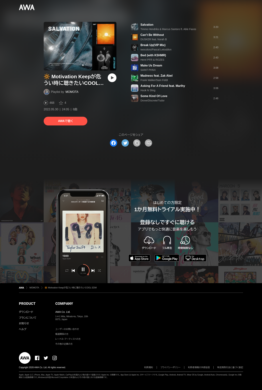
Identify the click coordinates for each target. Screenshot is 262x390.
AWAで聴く (65, 121)
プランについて (27, 317)
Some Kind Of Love (153, 96)
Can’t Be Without (152, 34)
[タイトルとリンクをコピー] (136, 143)
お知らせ (24, 323)
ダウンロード (26, 311)
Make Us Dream (151, 65)
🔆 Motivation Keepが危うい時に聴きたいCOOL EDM (71, 287)
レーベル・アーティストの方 (68, 339)
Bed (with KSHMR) (153, 55)
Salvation (146, 24)
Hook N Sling (147, 90)
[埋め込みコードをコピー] (148, 143)
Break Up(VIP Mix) (153, 45)
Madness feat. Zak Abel (156, 75)
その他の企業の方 (64, 344)
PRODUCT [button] (27, 303)
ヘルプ (22, 329)
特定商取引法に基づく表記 (230, 367)
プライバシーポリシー (170, 367)
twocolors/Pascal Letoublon (155, 49)
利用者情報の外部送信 (199, 367)
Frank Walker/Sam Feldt (154, 80)
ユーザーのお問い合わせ (67, 329)
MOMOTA (72, 91)
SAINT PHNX (148, 69)
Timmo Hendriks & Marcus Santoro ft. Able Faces (168, 29)
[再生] (112, 77)
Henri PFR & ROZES (152, 59)
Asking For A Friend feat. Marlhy (162, 85)
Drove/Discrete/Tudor (152, 100)
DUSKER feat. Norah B (153, 39)
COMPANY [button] (64, 303)
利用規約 (148, 367)
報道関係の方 (61, 334)
